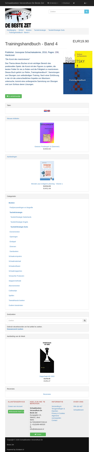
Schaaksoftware (14, 266)
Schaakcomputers (15, 256)
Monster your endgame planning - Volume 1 (47, 184)
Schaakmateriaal (15, 261)
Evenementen (14, 232)
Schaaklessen (79, 410)
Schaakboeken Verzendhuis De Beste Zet (24, 3)
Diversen (12, 246)
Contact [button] (38, 434)
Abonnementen (14, 286)
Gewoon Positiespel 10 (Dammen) (47, 146)
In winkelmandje (13, 96)
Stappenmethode (15, 281)
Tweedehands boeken (17, 300)
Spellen (11, 295)
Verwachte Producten (16, 276)
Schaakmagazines (15, 271)
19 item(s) (52, 3)
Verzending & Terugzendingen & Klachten (58, 408)
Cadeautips (13, 291)
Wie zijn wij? (78, 406)
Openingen (13, 237)
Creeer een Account (15, 406)
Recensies (47, 394)
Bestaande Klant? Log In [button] (16, 411)
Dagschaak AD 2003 (47, 376)
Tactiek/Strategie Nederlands (20, 217)
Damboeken (13, 251)
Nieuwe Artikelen (13, 118)
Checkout (66, 3)
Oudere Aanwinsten (16, 305)
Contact (54, 420)
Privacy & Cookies (58, 413)
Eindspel (12, 242)
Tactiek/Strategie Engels (18, 222)
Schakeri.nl (20, 449)
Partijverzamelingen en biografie (21, 207)
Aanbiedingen (12, 157)
